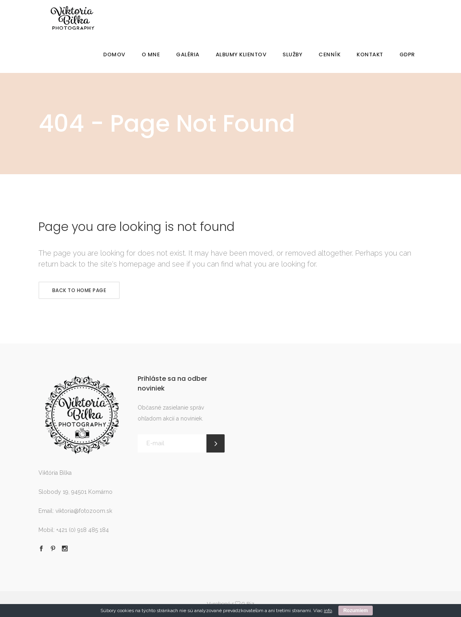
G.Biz (248, 604)
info (328, 610)
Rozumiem (355, 610)
